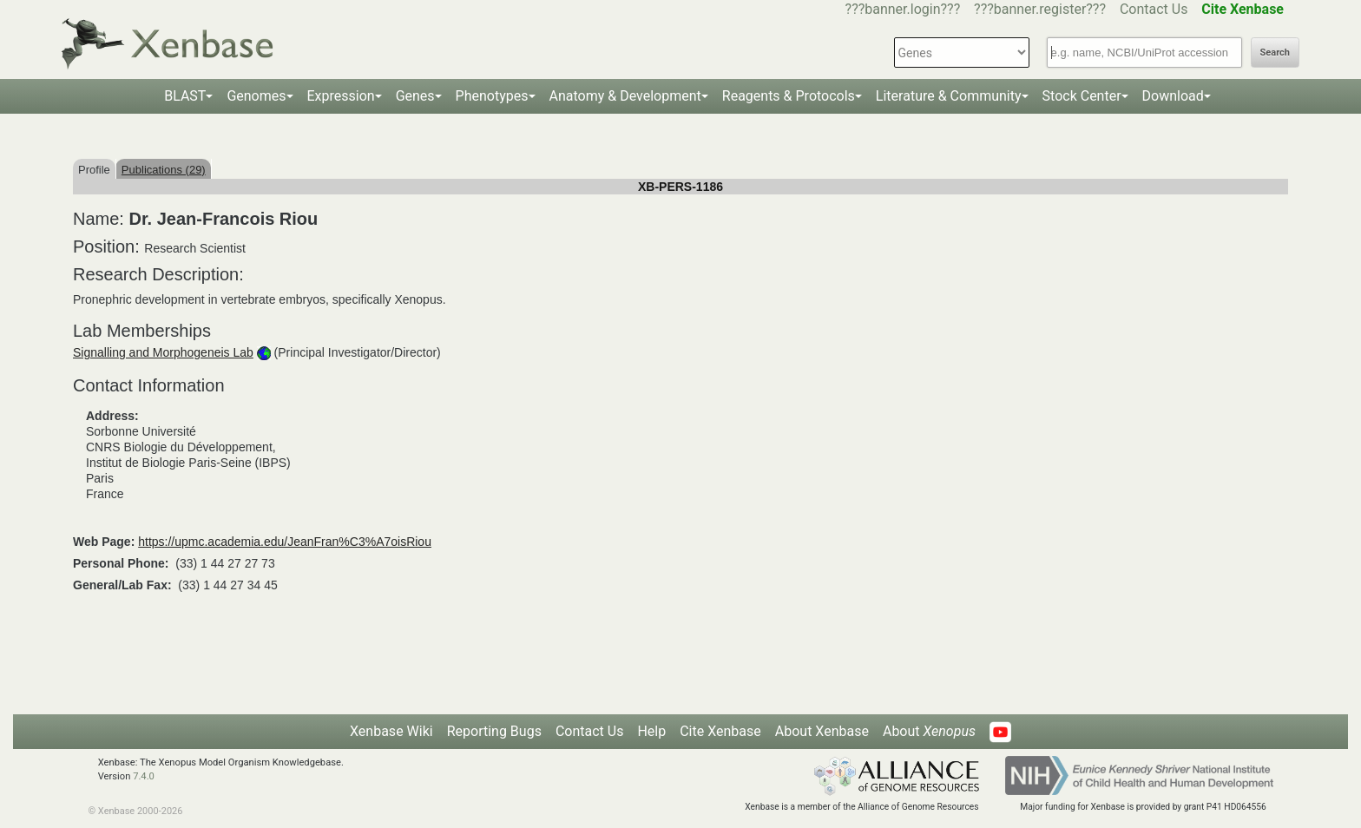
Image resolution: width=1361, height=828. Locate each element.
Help (651, 731)
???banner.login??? (903, 9)
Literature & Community (949, 96)
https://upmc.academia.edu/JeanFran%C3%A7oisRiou (284, 542)
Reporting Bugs (494, 731)
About (929, 731)
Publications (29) (164, 169)
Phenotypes (492, 96)
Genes (415, 96)
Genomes (256, 96)
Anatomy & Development (625, 96)
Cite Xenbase (720, 731)
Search (1275, 52)
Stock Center (1081, 96)
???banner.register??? (1040, 9)
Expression (341, 96)
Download (1173, 96)
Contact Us (1154, 9)
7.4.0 (144, 776)
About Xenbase (822, 731)
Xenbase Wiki (391, 731)
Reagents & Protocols (788, 96)
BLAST (185, 96)
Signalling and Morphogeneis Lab (163, 352)
